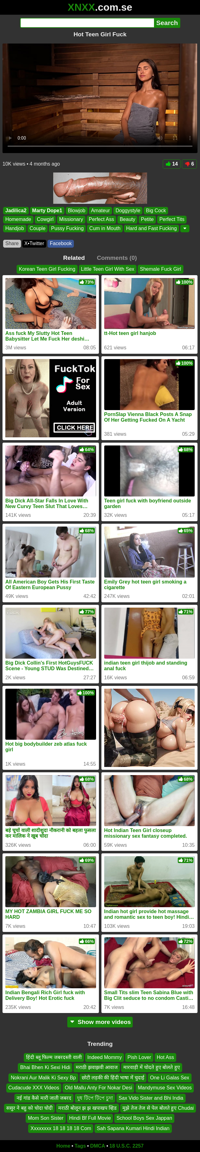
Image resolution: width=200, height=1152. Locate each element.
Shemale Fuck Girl (160, 269)
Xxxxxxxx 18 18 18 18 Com (60, 1128)
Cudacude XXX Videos (33, 1087)
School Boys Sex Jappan (144, 1118)
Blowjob (76, 210)
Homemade (18, 219)
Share (12, 243)
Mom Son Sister (46, 1118)
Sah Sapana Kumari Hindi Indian (133, 1128)
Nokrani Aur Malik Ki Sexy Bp (43, 1077)
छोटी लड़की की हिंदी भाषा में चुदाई (113, 1077)
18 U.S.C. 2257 (127, 1146)
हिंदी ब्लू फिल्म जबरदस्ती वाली (54, 1057)
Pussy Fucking (67, 228)
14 (172, 164)
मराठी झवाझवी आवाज (97, 1067)
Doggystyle (127, 210)
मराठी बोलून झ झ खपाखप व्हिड (87, 1108)
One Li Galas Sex (169, 1077)
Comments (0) (117, 258)
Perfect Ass (101, 219)
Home (63, 1146)
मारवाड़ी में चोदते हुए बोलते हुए (151, 1067)
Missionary (71, 219)
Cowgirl (45, 219)
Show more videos (100, 1022)
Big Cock (156, 210)
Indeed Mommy (104, 1057)
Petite (147, 219)
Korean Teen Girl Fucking (47, 269)
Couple (38, 228)
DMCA (97, 1146)
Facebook (61, 243)
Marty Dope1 (47, 210)
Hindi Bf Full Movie (90, 1118)
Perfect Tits (171, 219)
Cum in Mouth (105, 228)
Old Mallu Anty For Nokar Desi (98, 1087)
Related (74, 258)
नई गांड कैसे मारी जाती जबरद (44, 1098)
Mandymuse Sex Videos (165, 1087)
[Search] (87, 23)
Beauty (127, 219)
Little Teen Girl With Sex (107, 269)
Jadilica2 (16, 210)
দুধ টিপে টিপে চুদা (95, 1098)
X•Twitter (34, 243)
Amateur (100, 210)
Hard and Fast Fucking (151, 228)
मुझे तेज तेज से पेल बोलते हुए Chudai (158, 1108)
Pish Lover (139, 1057)
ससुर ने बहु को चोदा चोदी (29, 1108)
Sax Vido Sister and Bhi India (151, 1098)
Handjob (14, 228)
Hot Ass (165, 1057)
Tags (80, 1146)
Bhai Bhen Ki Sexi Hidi (45, 1067)
